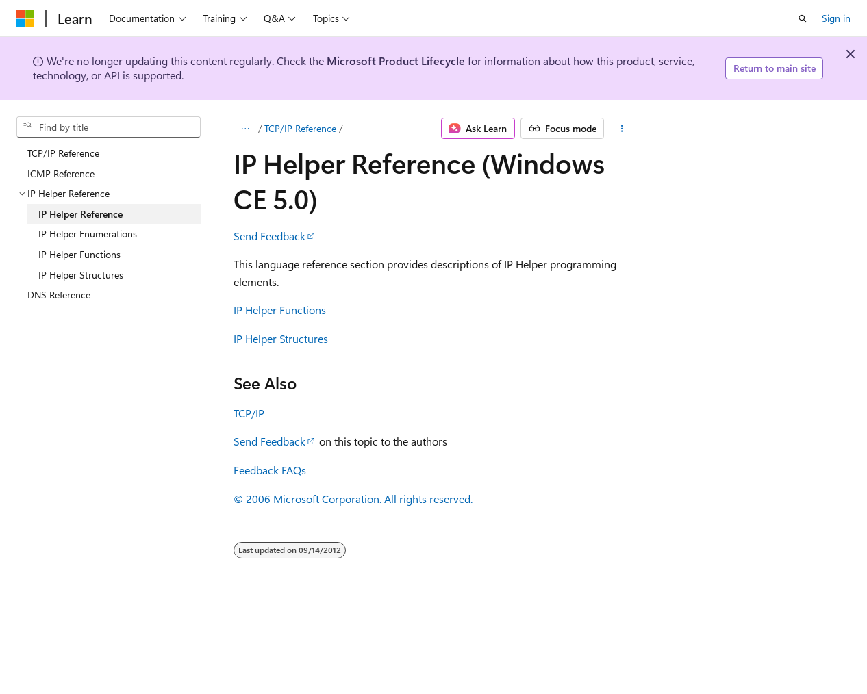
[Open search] (802, 18)
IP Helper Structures (281, 338)
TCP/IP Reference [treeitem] (63, 152)
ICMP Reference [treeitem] (61, 173)
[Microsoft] (25, 18)
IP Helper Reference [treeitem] (80, 213)
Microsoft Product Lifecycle (396, 60)
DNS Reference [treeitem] (58, 294)
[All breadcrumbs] (245, 129)
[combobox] (108, 127)
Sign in (836, 18)
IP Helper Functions (280, 310)
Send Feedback (269, 236)
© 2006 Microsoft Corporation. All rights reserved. (353, 498)
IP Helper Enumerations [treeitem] (87, 233)
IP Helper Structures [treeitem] (80, 274)
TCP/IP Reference (300, 128)
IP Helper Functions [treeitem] (79, 254)
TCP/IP (249, 413)
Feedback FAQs (270, 470)
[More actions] (621, 129)
